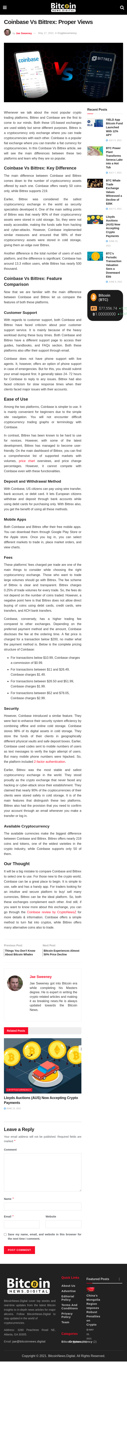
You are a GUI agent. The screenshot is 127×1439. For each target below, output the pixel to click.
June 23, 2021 (12, 1115)
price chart (27, 461)
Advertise (69, 1297)
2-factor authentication (49, 761)
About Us (68, 1292)
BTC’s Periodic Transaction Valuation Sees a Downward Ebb (113, 265)
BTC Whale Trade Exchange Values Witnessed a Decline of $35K (114, 192)
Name (9, 1205)
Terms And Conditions (70, 1313)
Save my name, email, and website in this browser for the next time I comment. (44, 1243)
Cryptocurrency (67, 33)
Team (65, 1328)
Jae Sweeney (24, 33)
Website (51, 1223)
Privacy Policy (67, 1321)
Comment (10, 1155)
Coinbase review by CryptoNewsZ (51, 912)
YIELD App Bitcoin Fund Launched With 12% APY (114, 127)
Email (9, 1223)
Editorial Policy (68, 1304)
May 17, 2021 (46, 33)
